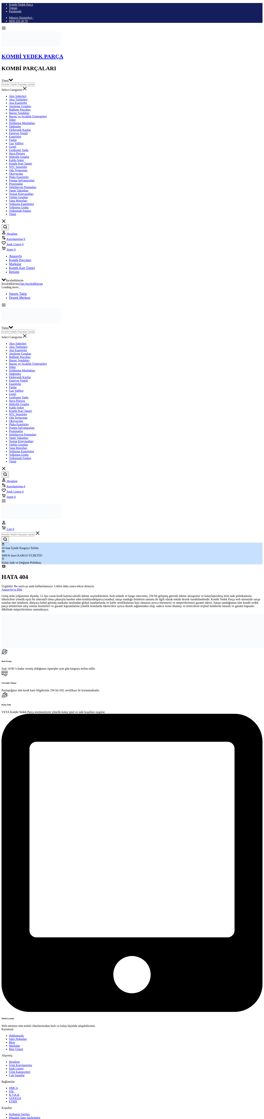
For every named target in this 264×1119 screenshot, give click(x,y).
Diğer (12, 119)
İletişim (14, 272)
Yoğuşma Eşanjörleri (21, 204)
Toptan (13, 8)
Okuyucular (16, 173)
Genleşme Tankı (18, 150)
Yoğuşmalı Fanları (20, 210)
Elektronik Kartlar (20, 129)
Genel (12, 146)
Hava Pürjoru (17, 153)
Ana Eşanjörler (18, 102)
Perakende (15, 11)
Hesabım (14, 1061)
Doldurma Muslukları (22, 123)
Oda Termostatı (18, 170)
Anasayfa (15, 256)
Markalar (15, 264)
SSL (11, 1091)
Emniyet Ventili (18, 133)
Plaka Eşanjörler (19, 177)
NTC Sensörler (18, 167)
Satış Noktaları (18, 1039)
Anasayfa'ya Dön (11, 589)
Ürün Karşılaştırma (20, 1065)
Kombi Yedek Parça (21, 4)
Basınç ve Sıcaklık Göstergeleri (28, 116)
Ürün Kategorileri (19, 1071)
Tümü (12, 214)
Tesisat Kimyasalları (21, 193)
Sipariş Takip (18, 294)
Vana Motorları (18, 200)
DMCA (13, 1088)
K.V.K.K (14, 1094)
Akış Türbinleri (18, 99)
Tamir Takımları (18, 190)
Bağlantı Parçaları (20, 109)
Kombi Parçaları (20, 260)
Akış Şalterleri (17, 96)
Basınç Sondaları (19, 113)
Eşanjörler (15, 136)
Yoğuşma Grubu (19, 207)
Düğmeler (15, 126)
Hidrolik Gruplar (19, 156)
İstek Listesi (16, 1068)
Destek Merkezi (19, 298)
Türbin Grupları (18, 197)
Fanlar (13, 140)
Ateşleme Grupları (20, 106)
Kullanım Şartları (19, 1114)
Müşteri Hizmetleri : (21, 17)
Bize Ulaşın (16, 1049)
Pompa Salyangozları (21, 180)
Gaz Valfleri (16, 143)
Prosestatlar (16, 183)
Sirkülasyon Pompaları (22, 187)
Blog (12, 1042)
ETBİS (13, 1101)
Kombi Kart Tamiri (20, 163)
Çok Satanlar (17, 1075)
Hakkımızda (16, 1035)
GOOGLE (15, 1098)
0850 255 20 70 (18, 21)
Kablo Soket (16, 160)
